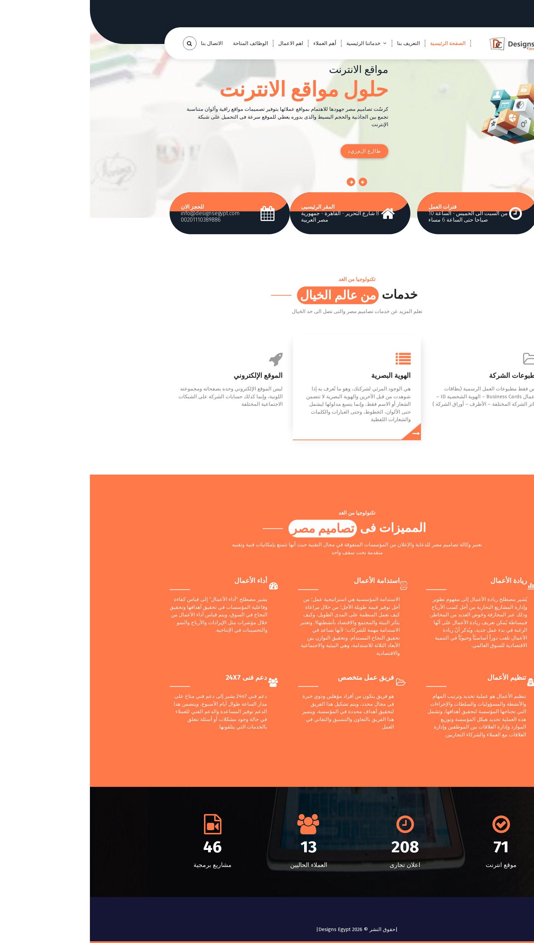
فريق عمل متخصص (276, 781)
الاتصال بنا (122, 43)
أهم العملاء (234, 43)
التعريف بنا (318, 43)
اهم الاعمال (200, 43)
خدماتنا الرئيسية (273, 43)
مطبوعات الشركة (424, 438)
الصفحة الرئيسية (358, 43)
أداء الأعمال (160, 684)
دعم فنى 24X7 (156, 781)
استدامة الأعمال (287, 684)
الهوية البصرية (301, 438)
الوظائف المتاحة (160, 43)
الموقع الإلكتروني (168, 438)
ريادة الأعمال (418, 684)
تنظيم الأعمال (416, 781)
